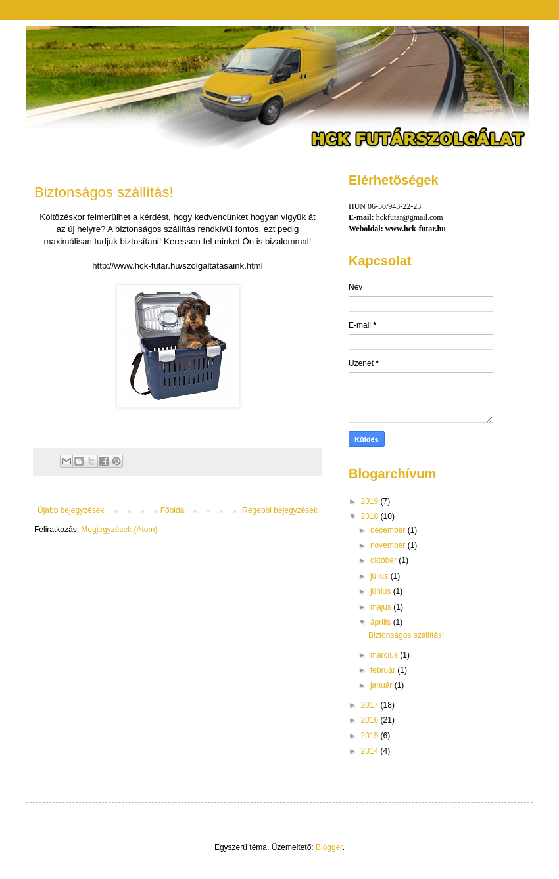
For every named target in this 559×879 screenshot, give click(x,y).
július (380, 576)
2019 (371, 501)
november (389, 545)
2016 (371, 720)
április (381, 622)
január (382, 685)
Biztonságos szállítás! (104, 192)
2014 (371, 750)
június (381, 591)
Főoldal (173, 510)
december (389, 530)
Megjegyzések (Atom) (119, 529)
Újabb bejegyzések (70, 510)
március (385, 655)
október (384, 560)
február (383, 670)
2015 (371, 735)
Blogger (329, 847)
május (381, 607)
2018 (371, 516)
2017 (371, 705)
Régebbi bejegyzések (280, 510)
